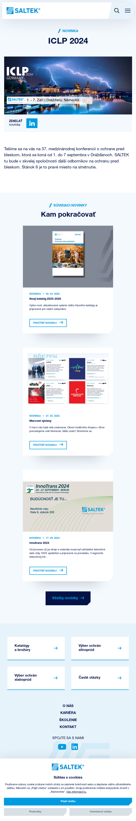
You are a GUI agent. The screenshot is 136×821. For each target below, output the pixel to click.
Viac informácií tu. (76, 792)
